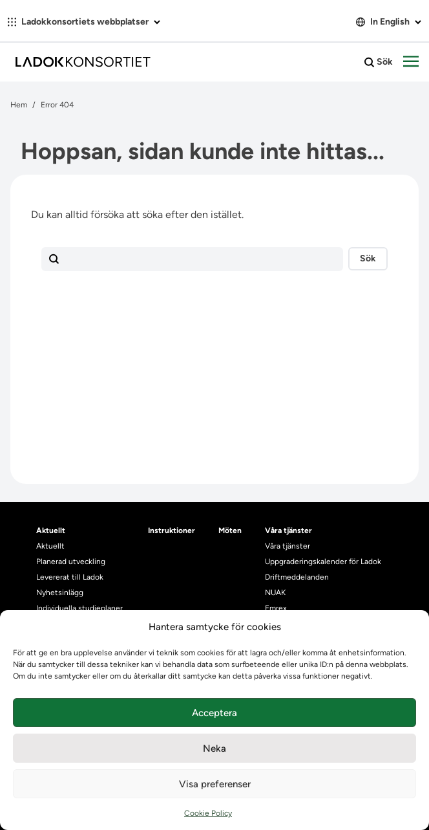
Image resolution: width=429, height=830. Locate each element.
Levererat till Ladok (69, 577)
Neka (214, 748)
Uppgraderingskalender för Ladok (323, 561)
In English (388, 21)
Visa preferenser (215, 784)
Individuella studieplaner (80, 608)
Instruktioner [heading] (171, 530)
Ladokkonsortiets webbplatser (84, 21)
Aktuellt (50, 546)
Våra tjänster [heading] (288, 530)
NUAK (275, 592)
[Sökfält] (192, 259)
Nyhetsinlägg (59, 592)
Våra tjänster (287, 546)
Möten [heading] (230, 530)
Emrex (276, 608)
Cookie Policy (208, 813)
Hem (18, 104)
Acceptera (214, 713)
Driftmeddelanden (297, 577)
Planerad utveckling (70, 561)
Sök (378, 62)
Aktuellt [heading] (50, 530)
